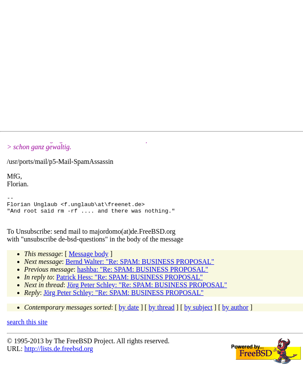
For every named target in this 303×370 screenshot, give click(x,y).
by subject (198, 312)
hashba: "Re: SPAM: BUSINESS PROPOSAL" (142, 274)
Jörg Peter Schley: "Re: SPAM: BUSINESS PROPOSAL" (147, 290)
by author (235, 312)
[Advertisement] (155, 67)
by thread (162, 312)
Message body (89, 259)
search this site (27, 327)
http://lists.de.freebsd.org (58, 353)
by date (129, 312)
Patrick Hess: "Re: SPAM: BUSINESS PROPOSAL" (129, 282)
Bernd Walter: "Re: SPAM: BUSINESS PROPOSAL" (140, 266)
